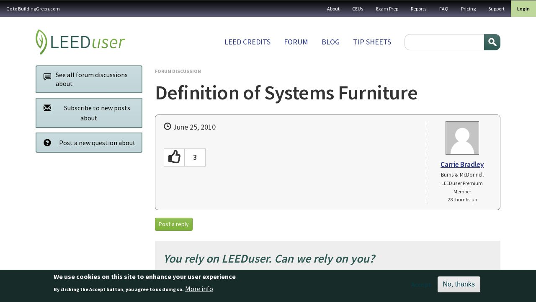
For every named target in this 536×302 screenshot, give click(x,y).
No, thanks (459, 287)
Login (523, 8)
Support (496, 8)
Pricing (468, 8)
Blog (331, 42)
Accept (421, 287)
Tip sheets (372, 42)
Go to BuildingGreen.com (33, 8)
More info (199, 291)
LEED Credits (247, 42)
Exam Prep (387, 8)
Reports (419, 8)
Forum (296, 42)
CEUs (357, 8)
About (333, 8)
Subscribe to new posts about (84, 112)
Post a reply (174, 224)
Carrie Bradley (462, 164)
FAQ (443, 8)
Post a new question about (87, 142)
